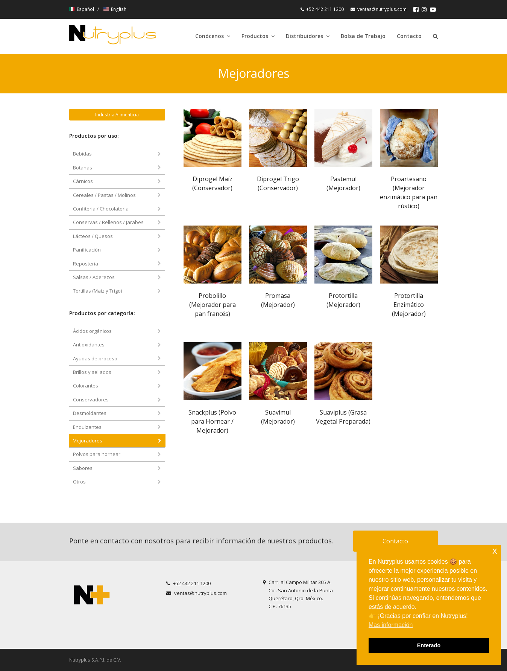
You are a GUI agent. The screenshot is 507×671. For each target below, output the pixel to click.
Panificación (87, 249)
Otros (79, 481)
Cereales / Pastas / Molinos (104, 195)
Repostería (85, 263)
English (114, 9)
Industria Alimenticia (117, 114)
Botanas (82, 167)
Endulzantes (87, 427)
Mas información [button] (391, 625)
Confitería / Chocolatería (101, 208)
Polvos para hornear (96, 454)
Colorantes (85, 385)
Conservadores (91, 399)
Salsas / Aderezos (94, 277)
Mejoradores (87, 440)
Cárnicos (83, 181)
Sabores (83, 468)
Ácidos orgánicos (92, 331)
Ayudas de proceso (95, 358)
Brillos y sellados (92, 372)
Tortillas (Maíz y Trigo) (97, 290)
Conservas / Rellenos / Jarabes (108, 222)
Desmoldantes (89, 413)
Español (82, 9)
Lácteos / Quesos (93, 236)
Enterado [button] (428, 645)
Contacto (395, 541)
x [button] (494, 550)
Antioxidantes (89, 344)
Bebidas (82, 153)
